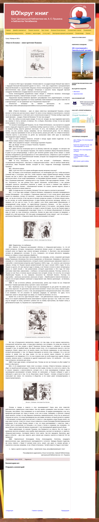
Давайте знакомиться (19, 30)
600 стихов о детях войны (81, 161)
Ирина (16, 459)
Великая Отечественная (58, 30)
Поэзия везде (79, 33)
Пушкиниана (87, 30)
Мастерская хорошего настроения (63, 33)
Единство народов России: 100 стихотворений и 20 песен (83, 145)
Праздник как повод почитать (14, 33)
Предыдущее (65, 510)
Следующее (9, 510)
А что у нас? (46, 33)
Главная (8, 30)
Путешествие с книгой (74, 30)
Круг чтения (45, 30)
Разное (88, 33)
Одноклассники (78, 94)
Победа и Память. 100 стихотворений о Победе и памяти (81, 156)
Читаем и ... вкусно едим (33, 33)
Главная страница (37, 510)
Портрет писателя (33, 30)
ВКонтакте (77, 91)
